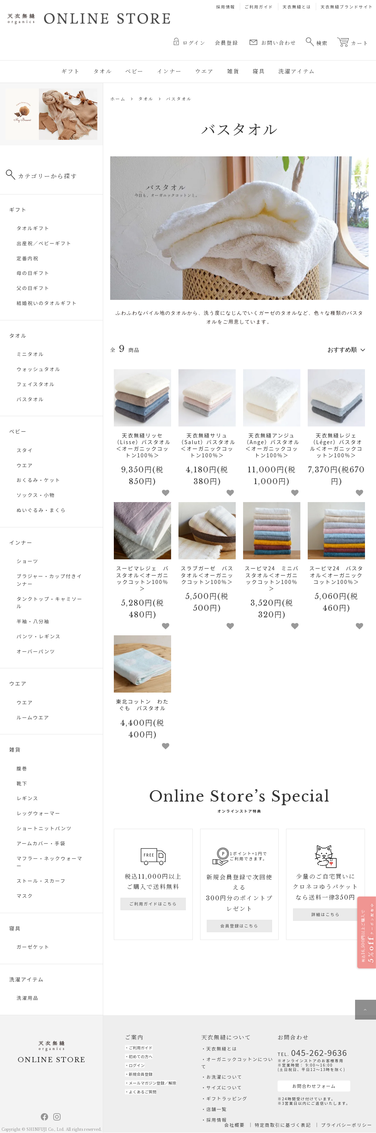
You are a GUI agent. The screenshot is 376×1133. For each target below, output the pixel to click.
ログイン (190, 42)
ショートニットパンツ (44, 828)
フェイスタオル (36, 384)
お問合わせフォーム (305, 1082)
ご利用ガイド (259, 7)
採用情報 (225, 7)
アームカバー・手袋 (41, 843)
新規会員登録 (145, 1081)
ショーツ (28, 561)
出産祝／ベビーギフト (44, 243)
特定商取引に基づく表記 (283, 1125)
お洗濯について (224, 1077)
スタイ (25, 450)
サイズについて (224, 1087)
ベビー (134, 71)
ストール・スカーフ (41, 880)
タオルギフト (33, 228)
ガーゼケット (33, 946)
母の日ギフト (33, 272)
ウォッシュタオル (39, 369)
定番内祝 (28, 258)
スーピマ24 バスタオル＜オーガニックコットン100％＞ (336, 572)
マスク (25, 895)
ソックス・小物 (36, 494)
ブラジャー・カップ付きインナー (49, 580)
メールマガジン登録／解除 (161, 1092)
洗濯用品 (28, 997)
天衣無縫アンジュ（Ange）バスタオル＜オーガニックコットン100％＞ (272, 442)
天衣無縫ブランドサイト (347, 7)
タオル (102, 71)
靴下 (22, 783)
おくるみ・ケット (39, 479)
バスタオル (179, 99)
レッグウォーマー (39, 813)
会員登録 (226, 43)
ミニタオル (30, 354)
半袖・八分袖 (33, 621)
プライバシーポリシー (346, 1125)
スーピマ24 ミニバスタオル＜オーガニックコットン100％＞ (272, 575)
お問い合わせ (271, 42)
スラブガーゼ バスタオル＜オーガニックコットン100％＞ (207, 572)
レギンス (28, 798)
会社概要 (234, 1125)
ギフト (70, 71)
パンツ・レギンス (39, 636)
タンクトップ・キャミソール (50, 602)
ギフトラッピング (226, 1098)
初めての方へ (145, 1059)
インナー (169, 71)
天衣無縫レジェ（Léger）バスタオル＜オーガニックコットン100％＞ (336, 442)
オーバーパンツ (36, 651)
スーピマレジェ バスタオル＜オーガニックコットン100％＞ (142, 575)
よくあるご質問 (148, 1102)
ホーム (118, 99)
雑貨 (233, 71)
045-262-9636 (313, 1050)
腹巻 (22, 768)
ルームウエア (33, 717)
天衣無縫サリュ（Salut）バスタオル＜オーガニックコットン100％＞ (207, 442)
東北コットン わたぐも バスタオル (142, 702)
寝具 (259, 71)
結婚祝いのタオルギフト (47, 302)
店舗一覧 (216, 1109)
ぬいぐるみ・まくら (41, 509)
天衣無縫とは (297, 7)
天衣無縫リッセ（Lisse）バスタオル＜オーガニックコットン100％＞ (142, 442)
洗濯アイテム (296, 71)
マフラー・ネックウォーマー (50, 862)
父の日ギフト (33, 287)
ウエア (204, 71)
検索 (317, 42)
